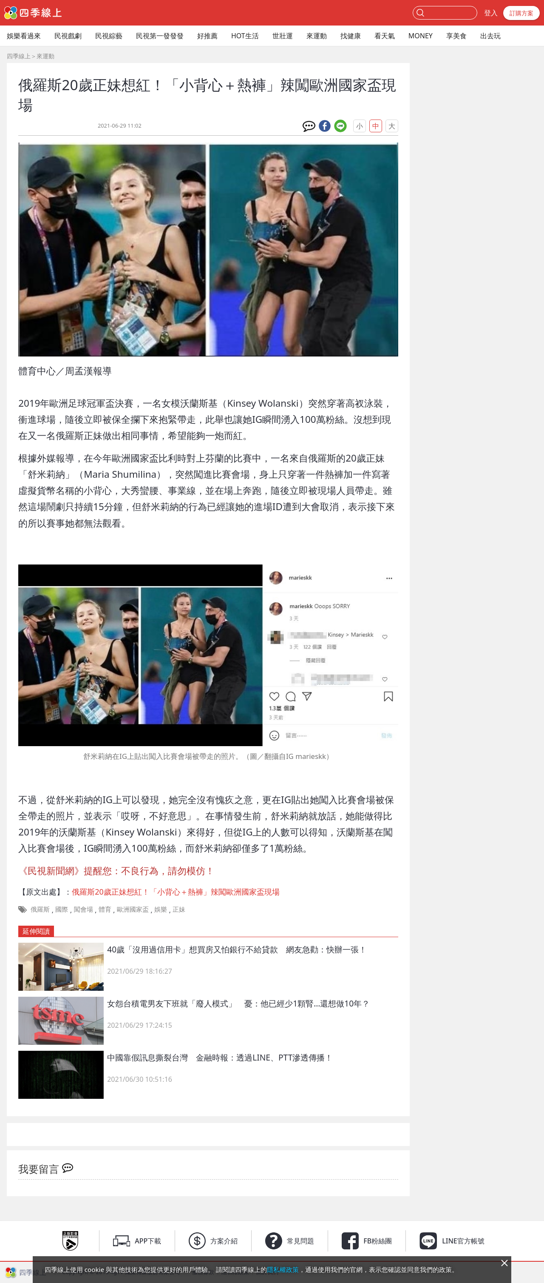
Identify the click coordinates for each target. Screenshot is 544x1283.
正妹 (179, 909)
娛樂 (160, 909)
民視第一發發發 (160, 35)
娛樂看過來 (24, 35)
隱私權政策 (283, 1269)
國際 (61, 909)
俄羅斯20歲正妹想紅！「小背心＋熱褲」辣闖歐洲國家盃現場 (176, 892)
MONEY (420, 35)
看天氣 (384, 35)
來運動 (316, 35)
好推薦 (207, 35)
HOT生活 (245, 35)
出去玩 (490, 35)
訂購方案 (521, 13)
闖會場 (83, 909)
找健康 (350, 35)
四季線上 (19, 56)
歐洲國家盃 (133, 909)
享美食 (456, 35)
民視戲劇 (68, 35)
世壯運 (282, 35)
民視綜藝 (108, 35)
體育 (105, 909)
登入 (491, 12)
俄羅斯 (40, 909)
